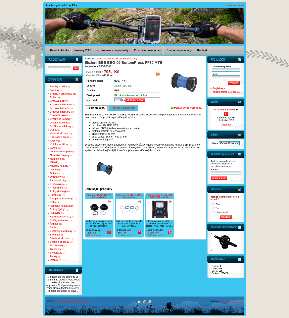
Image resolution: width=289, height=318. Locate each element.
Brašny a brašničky (63, 93)
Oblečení (57, 173)
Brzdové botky (60, 101)
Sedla (55, 227)
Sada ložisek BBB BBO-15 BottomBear (129, 196)
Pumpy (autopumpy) (63, 198)
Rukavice (57, 213)
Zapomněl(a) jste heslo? (226, 92)
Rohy (54, 202)
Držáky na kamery (61, 119)
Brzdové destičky (62, 104)
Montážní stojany (61, 155)
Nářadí (56, 162)
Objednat (226, 124)
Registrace (219, 88)
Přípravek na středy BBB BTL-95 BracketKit (160, 196)
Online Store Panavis (231, 301)
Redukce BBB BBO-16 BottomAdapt (99, 196)
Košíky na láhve (61, 144)
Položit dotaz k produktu (186, 107)
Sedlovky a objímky (63, 231)
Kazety (55, 140)
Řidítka (56, 223)
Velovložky (58, 252)
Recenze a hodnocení (123, 108)
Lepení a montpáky (62, 151)
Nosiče (55, 169)
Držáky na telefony (62, 126)
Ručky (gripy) (59, 209)
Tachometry (58, 245)
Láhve (55, 148)
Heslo (215, 74)
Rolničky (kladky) (62, 205)
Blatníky (56, 90)
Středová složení (61, 238)
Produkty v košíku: (226, 109)
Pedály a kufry (60, 180)
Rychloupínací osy (62, 216)
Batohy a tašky (60, 86)
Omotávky (57, 176)
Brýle (55, 97)
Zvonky (55, 260)
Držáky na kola (60, 122)
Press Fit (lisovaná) (126, 58)
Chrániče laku (60, 115)
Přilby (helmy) (60, 191)
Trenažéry (57, 249)
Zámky (55, 256)
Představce (58, 184)
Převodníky (58, 187)
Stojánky (56, 234)
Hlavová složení (61, 133)
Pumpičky (57, 195)
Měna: (215, 143)
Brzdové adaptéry (62, 111)
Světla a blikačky (61, 242)
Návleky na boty (60, 166)
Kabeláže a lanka (61, 137)
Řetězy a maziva (61, 220)
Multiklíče (57, 158)
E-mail (214, 169)
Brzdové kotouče (61, 108)
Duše (55, 129)
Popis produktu (96, 108)
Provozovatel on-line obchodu (72, 301)
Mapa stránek (236, 5)
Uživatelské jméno (221, 66)
